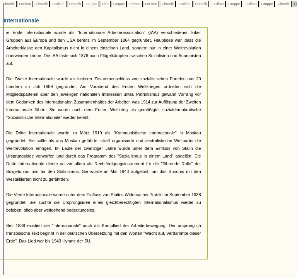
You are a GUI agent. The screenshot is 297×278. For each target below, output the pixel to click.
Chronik (8, 4)
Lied (105, 4)
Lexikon (25, 4)
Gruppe (91, 4)
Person (135, 4)
